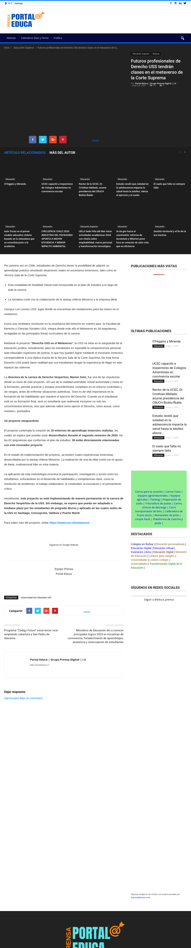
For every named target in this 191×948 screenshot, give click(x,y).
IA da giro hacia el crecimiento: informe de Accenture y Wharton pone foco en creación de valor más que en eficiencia (132, 239)
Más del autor (62, 153)
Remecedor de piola (166, 515)
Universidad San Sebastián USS (36, 597)
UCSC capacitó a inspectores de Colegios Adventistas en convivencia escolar (57, 188)
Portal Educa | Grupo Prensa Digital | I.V (155, 83)
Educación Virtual (163, 548)
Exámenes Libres (141, 552)
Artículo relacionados (25, 153)
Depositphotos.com (140, 897)
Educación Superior (140, 53)
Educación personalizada (169, 544)
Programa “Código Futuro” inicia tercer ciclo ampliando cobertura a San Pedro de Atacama (31, 634)
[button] (182, 38)
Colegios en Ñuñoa (142, 544)
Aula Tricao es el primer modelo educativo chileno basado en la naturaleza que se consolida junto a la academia (19, 239)
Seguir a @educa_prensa (159, 599)
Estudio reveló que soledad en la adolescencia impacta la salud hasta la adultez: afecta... (169, 424)
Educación (10, 179)
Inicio (7, 47)
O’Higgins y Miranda (15, 184)
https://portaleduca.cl (39, 665)
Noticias (11, 38)
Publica (58, 38)
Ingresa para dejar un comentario (23, 698)
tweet (95, 140)
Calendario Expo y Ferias (34, 38)
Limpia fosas (142, 519)
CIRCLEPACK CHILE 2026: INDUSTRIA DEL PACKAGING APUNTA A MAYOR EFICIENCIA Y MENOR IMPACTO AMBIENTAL (57, 239)
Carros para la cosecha (149, 491)
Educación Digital (141, 548)
